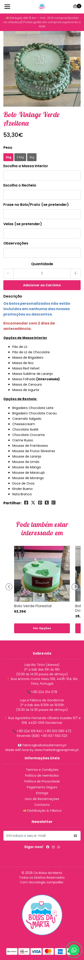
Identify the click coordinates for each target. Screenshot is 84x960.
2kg (8, 157)
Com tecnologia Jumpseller (41, 882)
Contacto (42, 804)
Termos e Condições (42, 769)
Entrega (42, 793)
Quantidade (42, 264)
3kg (31, 157)
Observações (15, 243)
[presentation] (9, 586)
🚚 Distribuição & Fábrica (42, 810)
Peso (7, 147)
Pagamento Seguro (42, 787)
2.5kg (20, 157)
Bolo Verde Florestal (33, 606)
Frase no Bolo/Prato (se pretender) (36, 204)
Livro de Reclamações (42, 799)
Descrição (12, 296)
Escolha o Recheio (19, 185)
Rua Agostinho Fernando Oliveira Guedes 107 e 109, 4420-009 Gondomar (44, 720)
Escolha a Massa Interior (25, 166)
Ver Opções (42, 628)
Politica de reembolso (42, 775)
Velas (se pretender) (22, 224)
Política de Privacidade (42, 781)
